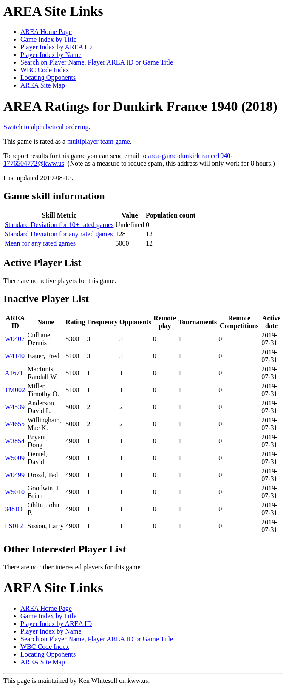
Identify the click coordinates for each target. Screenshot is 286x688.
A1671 (14, 373)
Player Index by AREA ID (56, 47)
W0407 (15, 339)
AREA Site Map (42, 85)
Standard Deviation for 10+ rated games (59, 224)
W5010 (15, 491)
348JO (14, 508)
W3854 (15, 441)
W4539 (15, 407)
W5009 (15, 457)
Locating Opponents (48, 77)
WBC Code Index (44, 70)
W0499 (15, 474)
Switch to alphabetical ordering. (46, 126)
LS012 (14, 525)
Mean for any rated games (40, 243)
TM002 (15, 390)
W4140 (15, 356)
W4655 (15, 424)
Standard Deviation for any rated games (59, 234)
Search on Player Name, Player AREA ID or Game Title (96, 62)
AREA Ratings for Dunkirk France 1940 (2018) (140, 106)
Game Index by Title (48, 39)
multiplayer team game (98, 141)
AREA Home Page (46, 31)
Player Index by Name (51, 54)
